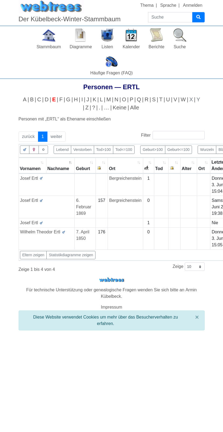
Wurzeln (207, 149)
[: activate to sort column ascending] (102, 166)
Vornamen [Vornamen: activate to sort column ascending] (30, 168)
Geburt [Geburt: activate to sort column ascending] (83, 168)
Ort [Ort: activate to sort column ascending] (112, 168)
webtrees (111, 280)
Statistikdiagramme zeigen (71, 255)
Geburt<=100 (178, 149)
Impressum (111, 307)
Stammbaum (48, 46)
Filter (173, 135)
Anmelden (192, 5)
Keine (119, 107)
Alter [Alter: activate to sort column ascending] (186, 168)
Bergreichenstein (125, 178)
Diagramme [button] (81, 46)
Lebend (62, 149)
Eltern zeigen (33, 255)
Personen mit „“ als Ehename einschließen (65, 119)
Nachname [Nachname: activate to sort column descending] (58, 168)
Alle (134, 107)
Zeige (188, 266)
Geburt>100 (153, 149)
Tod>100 (103, 149)
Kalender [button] (131, 46)
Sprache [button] (168, 5)
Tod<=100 (123, 149)
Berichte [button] (156, 46)
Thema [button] (147, 5)
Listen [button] (107, 46)
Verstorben (82, 149)
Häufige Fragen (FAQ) (111, 73)
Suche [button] (180, 46)
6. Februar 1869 (83, 207)
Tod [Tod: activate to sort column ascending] (159, 168)
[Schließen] (197, 317)
